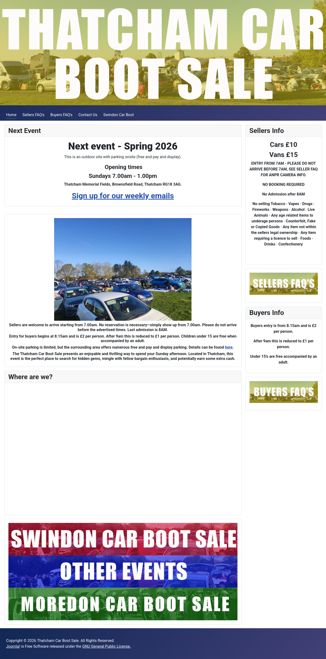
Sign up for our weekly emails (123, 195)
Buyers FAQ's (61, 115)
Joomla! (13, 646)
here (229, 347)
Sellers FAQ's (33, 115)
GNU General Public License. (106, 646)
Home (11, 115)
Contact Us (87, 115)
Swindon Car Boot (118, 115)
